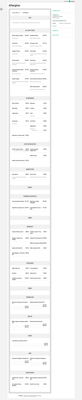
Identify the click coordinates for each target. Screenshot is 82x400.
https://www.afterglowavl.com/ (59, 20)
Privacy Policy (33, 396)
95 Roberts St (56, 15)
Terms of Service (27, 396)
